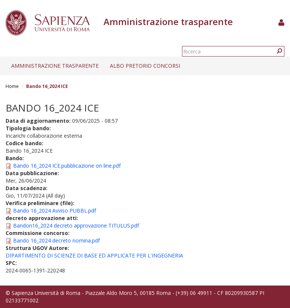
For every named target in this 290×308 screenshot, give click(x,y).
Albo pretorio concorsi (145, 65)
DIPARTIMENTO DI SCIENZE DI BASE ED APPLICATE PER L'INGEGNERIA (94, 255)
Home (12, 86)
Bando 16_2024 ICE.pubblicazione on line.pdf (67, 165)
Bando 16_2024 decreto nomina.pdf (56, 240)
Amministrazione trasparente (55, 65)
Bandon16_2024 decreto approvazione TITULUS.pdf (76, 225)
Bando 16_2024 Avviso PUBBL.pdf (54, 210)
